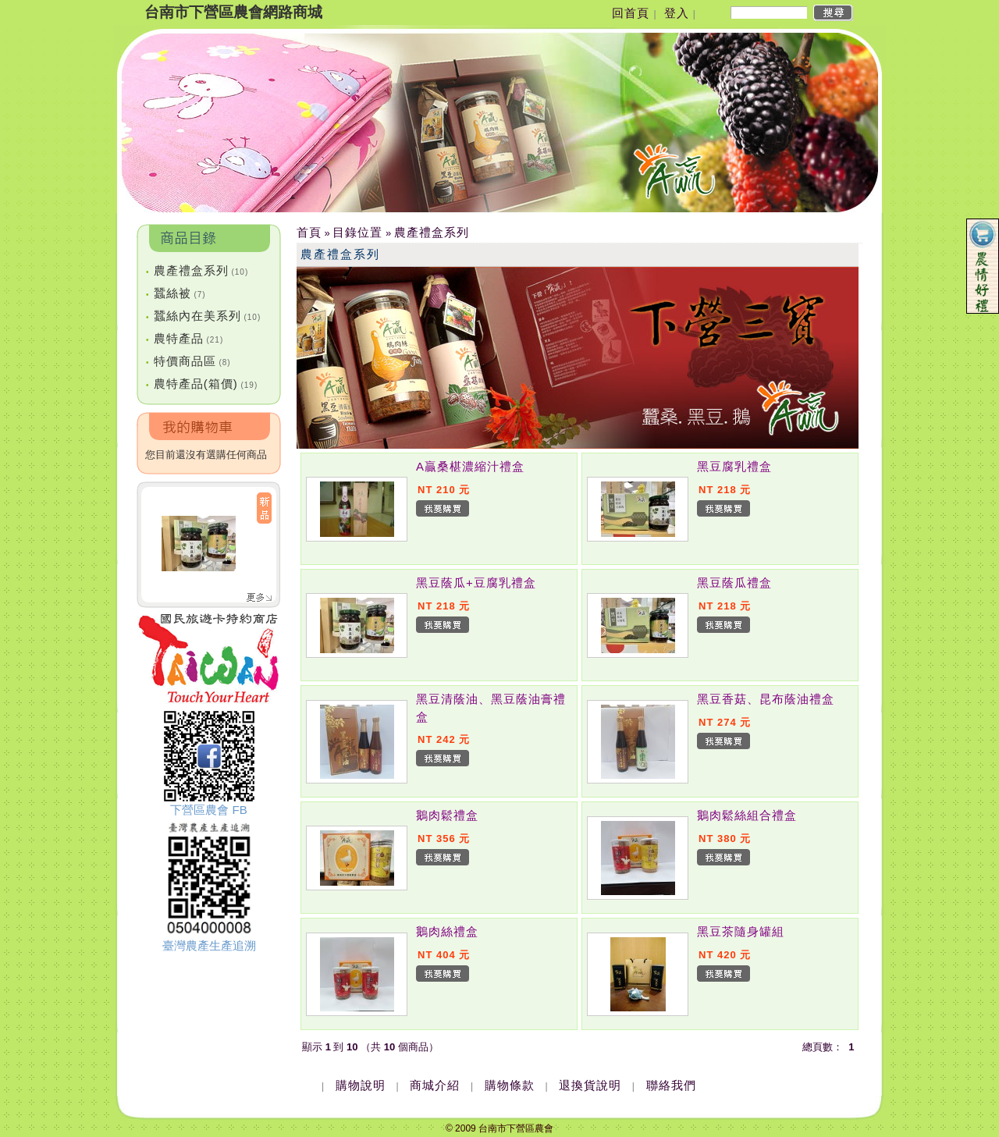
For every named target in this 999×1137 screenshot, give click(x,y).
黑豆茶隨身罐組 (740, 931)
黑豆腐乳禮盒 (734, 466)
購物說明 (361, 1085)
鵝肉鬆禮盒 (447, 815)
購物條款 (510, 1085)
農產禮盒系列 (197, 270)
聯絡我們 (671, 1085)
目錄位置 (357, 232)
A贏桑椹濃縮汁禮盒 (470, 466)
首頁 (309, 232)
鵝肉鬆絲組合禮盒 (747, 815)
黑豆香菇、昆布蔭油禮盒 (765, 698)
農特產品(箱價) (202, 383)
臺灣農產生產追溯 (209, 945)
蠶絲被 (176, 293)
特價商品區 (188, 361)
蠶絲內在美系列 (203, 315)
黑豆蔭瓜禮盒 (734, 582)
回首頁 (630, 13)
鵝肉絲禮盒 (447, 931)
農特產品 (184, 338)
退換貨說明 (590, 1085)
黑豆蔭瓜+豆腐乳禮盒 (476, 582)
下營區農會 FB (208, 809)
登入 (676, 13)
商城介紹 (435, 1085)
